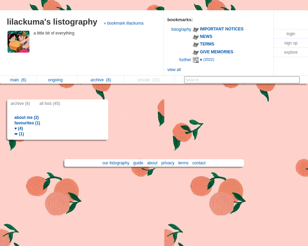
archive (101, 80)
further (185, 59)
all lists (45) (49, 103)
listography (181, 29)
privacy (167, 163)
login (290, 33)
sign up (291, 43)
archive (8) (20, 103)
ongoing (57, 80)
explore (290, 52)
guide (138, 163)
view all (174, 69)
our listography (115, 163)
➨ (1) (19, 134)
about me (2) (26, 117)
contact (199, 163)
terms (183, 163)
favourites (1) (27, 123)
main (18, 80)
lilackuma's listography (52, 21)
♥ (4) (18, 128)
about (152, 163)
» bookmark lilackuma (123, 23)
